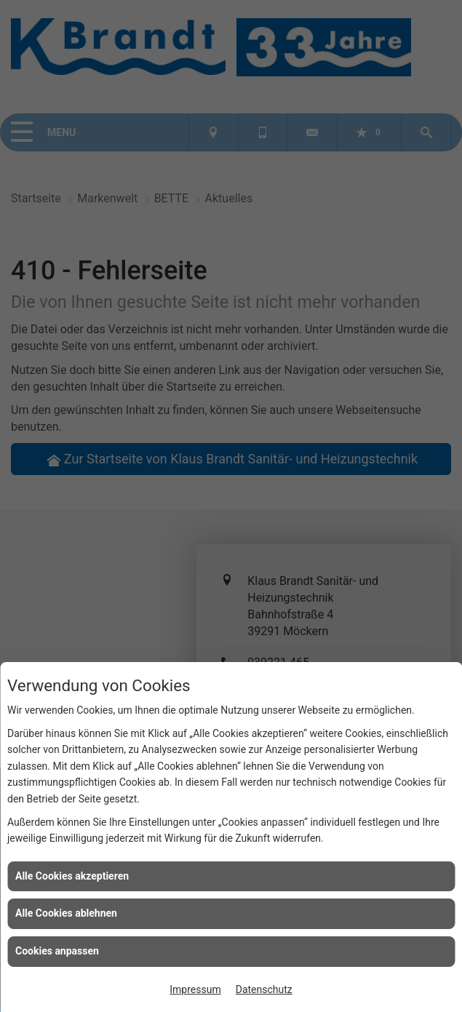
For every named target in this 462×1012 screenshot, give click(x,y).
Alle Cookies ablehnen (66, 913)
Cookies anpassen (57, 951)
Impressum (195, 989)
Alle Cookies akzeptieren (72, 876)
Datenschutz (264, 989)
